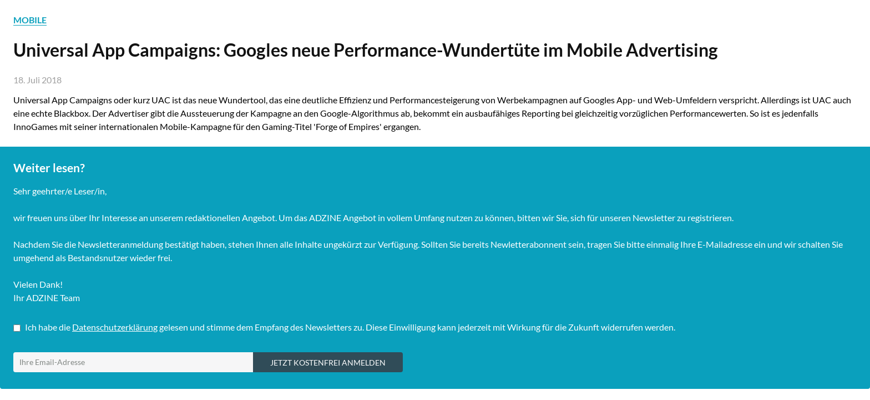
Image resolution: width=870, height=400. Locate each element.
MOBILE (30, 19)
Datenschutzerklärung (115, 327)
